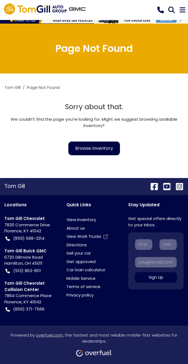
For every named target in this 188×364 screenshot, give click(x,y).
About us (75, 228)
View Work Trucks (87, 236)
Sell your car (78, 253)
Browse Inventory (94, 148)
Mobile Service (81, 278)
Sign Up (156, 277)
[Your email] (156, 262)
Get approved (81, 261)
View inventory (81, 219)
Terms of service (83, 286)
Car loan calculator (85, 270)
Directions (76, 245)
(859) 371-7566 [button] (24, 309)
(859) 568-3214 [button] (24, 238)
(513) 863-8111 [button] (23, 271)
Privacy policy (80, 295)
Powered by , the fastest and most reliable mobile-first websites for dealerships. (94, 342)
